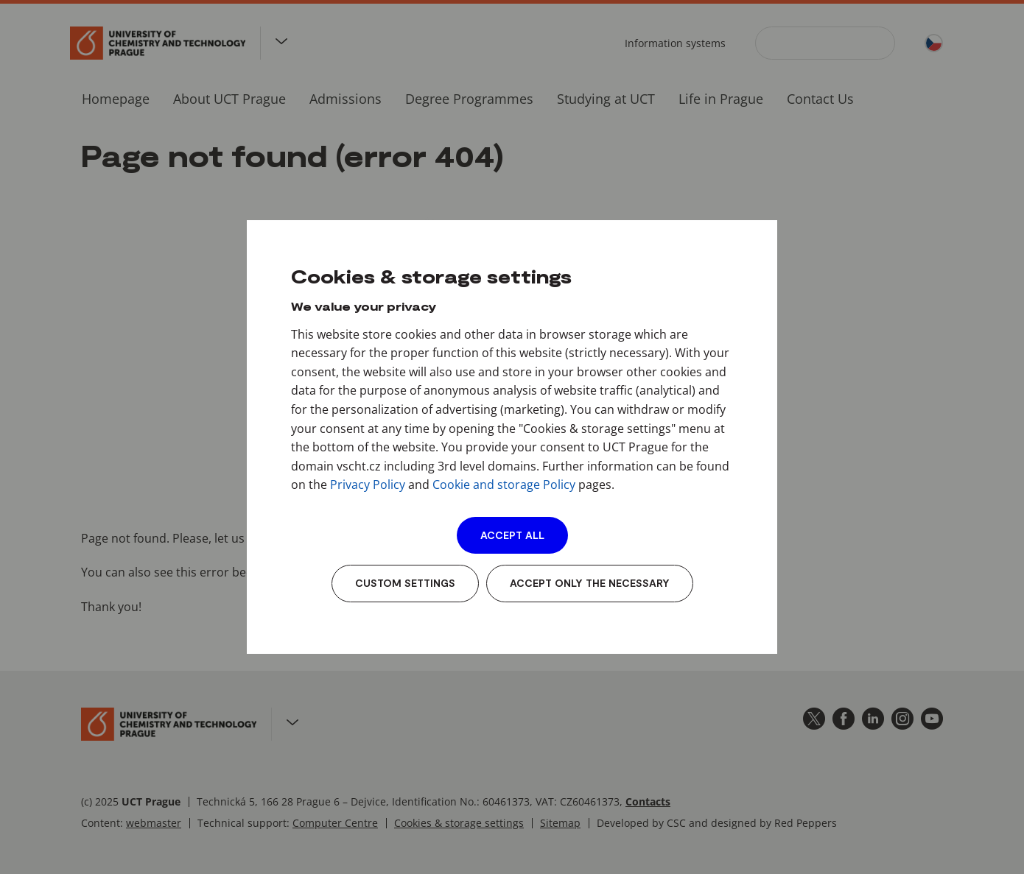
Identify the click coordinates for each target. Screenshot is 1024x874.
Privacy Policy (367, 484)
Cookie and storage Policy (503, 484)
